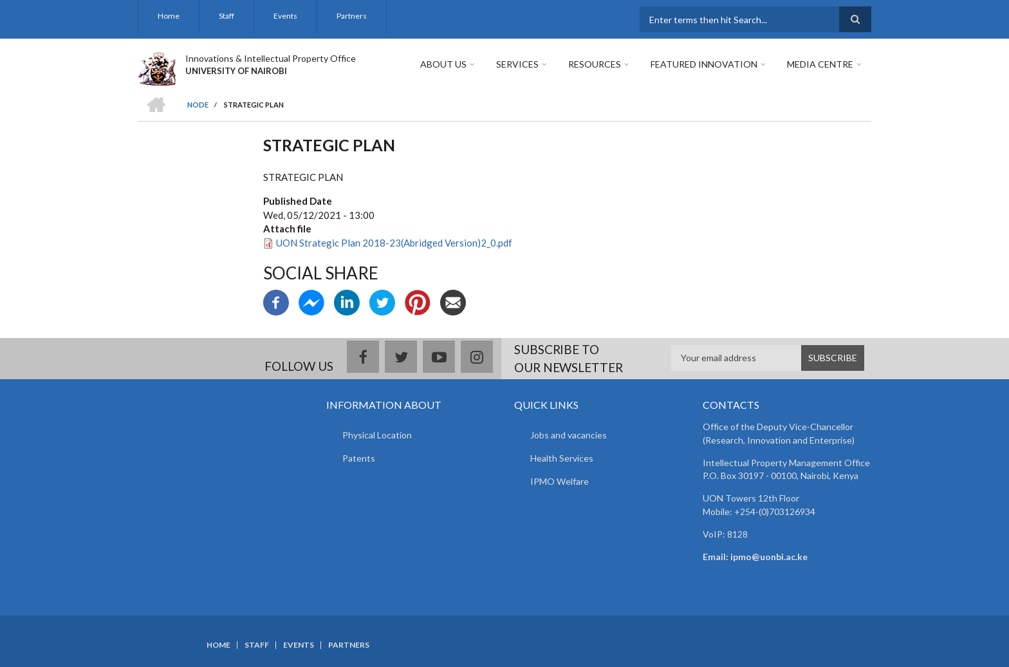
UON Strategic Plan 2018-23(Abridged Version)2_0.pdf (394, 243)
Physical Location (377, 434)
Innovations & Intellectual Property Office (270, 58)
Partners (352, 16)
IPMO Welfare (559, 481)
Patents (358, 458)
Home (169, 16)
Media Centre (820, 64)
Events (285, 16)
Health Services (561, 458)
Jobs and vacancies (568, 434)
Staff (226, 16)
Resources (594, 64)
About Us (443, 64)
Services (517, 64)
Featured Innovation (704, 64)
